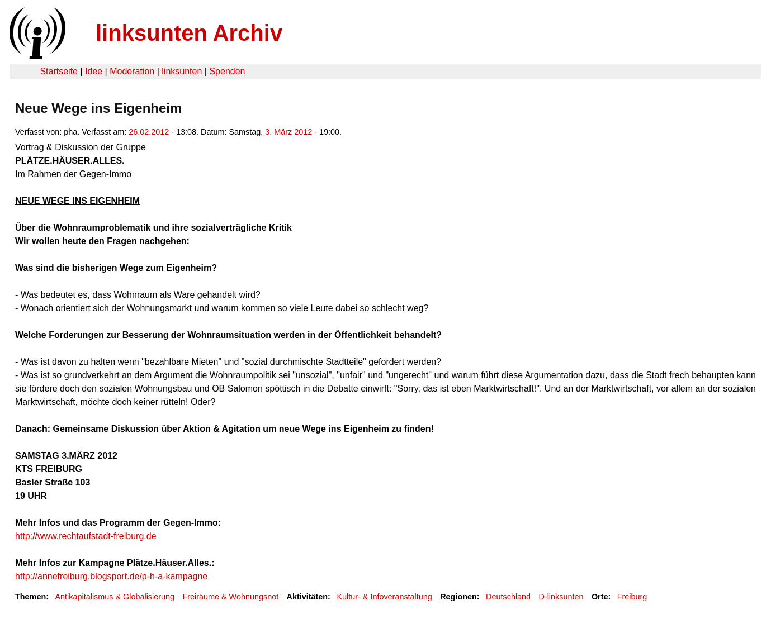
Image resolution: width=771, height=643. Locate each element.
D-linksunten (560, 596)
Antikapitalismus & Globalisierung (114, 596)
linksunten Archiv (189, 33)
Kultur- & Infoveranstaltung (384, 596)
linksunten (182, 71)
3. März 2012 (288, 131)
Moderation (132, 71)
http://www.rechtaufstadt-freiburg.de (86, 536)
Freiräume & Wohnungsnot (230, 596)
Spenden (227, 71)
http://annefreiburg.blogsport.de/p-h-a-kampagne (111, 576)
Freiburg (632, 596)
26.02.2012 (149, 131)
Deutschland (508, 596)
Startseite (59, 71)
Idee (93, 71)
